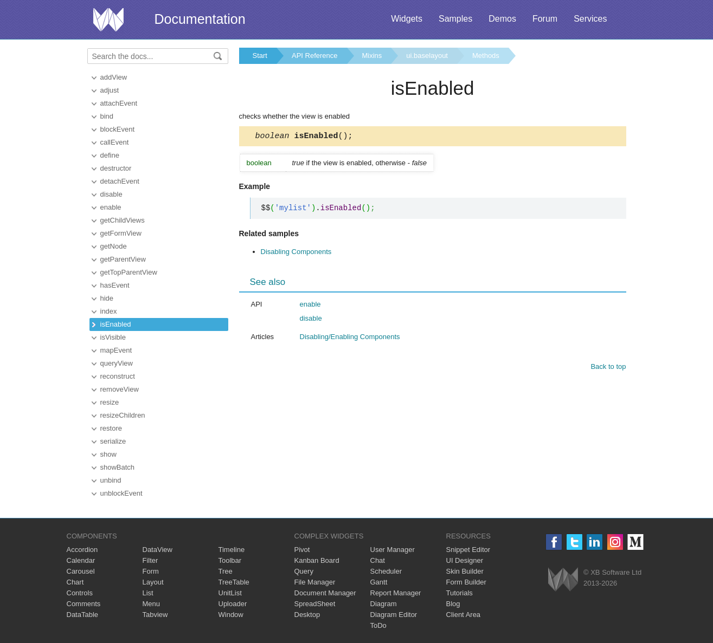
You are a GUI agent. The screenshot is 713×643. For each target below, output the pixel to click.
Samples (455, 18)
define (109, 155)
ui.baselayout (427, 55)
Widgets (406, 18)
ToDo (378, 625)
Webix (563, 579)
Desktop (307, 614)
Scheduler (386, 571)
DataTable (83, 614)
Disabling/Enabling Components (350, 338)
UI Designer (465, 560)
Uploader (233, 604)
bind (107, 116)
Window (231, 614)
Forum (544, 18)
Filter (150, 560)
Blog (453, 604)
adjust (109, 90)
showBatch (117, 467)
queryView (116, 363)
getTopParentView (128, 272)
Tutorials (459, 593)
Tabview (155, 614)
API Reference (315, 55)
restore (111, 428)
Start (260, 55)
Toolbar (230, 560)
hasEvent (115, 285)
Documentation (200, 19)
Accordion (82, 549)
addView (113, 77)
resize (109, 402)
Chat (377, 560)
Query (303, 571)
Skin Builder (465, 571)
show (108, 454)
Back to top (608, 368)
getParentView (123, 259)
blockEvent (117, 129)
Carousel (81, 571)
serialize (113, 441)
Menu (151, 604)
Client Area (463, 614)
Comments (84, 604)
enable (110, 207)
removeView (119, 389)
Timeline (232, 549)
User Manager (392, 549)
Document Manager (325, 593)
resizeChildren (122, 415)
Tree (226, 571)
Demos (502, 18)
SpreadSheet (315, 604)
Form (151, 571)
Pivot (302, 549)
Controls (80, 593)
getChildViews (122, 220)
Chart (75, 582)
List (148, 593)
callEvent (114, 142)
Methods (485, 55)
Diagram (383, 604)
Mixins (372, 55)
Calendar (81, 560)
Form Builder (466, 582)
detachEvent (119, 181)
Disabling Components (296, 253)
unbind (110, 480)
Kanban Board (316, 560)
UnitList (230, 593)
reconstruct (117, 376)
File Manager (315, 582)
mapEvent (116, 350)
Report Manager (395, 593)
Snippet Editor (468, 549)
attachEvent (119, 103)
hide (107, 298)
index (108, 311)
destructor (116, 168)
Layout (153, 582)
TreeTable (234, 582)
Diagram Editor (393, 614)
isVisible (113, 337)
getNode (113, 246)
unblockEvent (121, 493)
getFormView (121, 233)
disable (111, 194)
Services (590, 18)
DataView (157, 549)
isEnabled (115, 324)
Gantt (379, 582)
